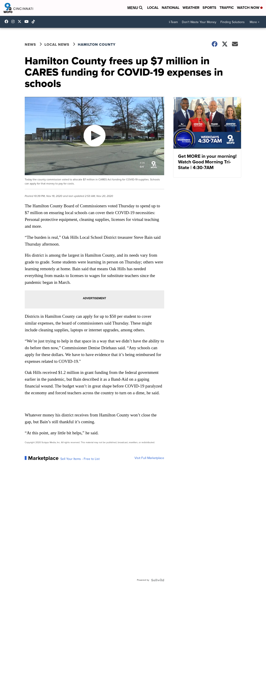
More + (254, 22)
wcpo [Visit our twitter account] (21, 21)
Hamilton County (96, 44)
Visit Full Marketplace (149, 458)
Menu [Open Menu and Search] (135, 8)
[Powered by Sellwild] (157, 580)
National (170, 7)
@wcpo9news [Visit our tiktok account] (34, 21)
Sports (209, 7)
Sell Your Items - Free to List (80, 459)
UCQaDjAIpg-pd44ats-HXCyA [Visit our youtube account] (27, 21)
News (30, 44)
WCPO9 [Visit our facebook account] (7, 21)
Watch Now (250, 7)
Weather (191, 7)
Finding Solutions (232, 22)
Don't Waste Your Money (199, 22)
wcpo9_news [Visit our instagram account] (14, 21)
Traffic (227, 7)
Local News (56, 44)
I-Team (173, 22)
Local (153, 7)
